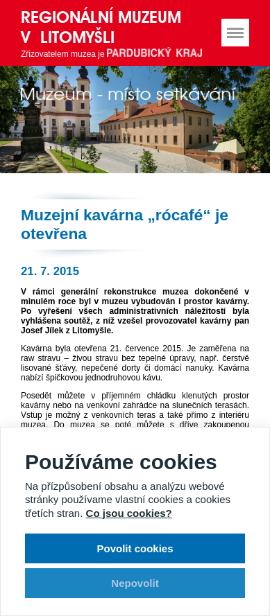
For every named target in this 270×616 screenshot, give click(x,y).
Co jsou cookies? (129, 513)
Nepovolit (134, 583)
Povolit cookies (134, 548)
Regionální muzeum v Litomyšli (101, 27)
